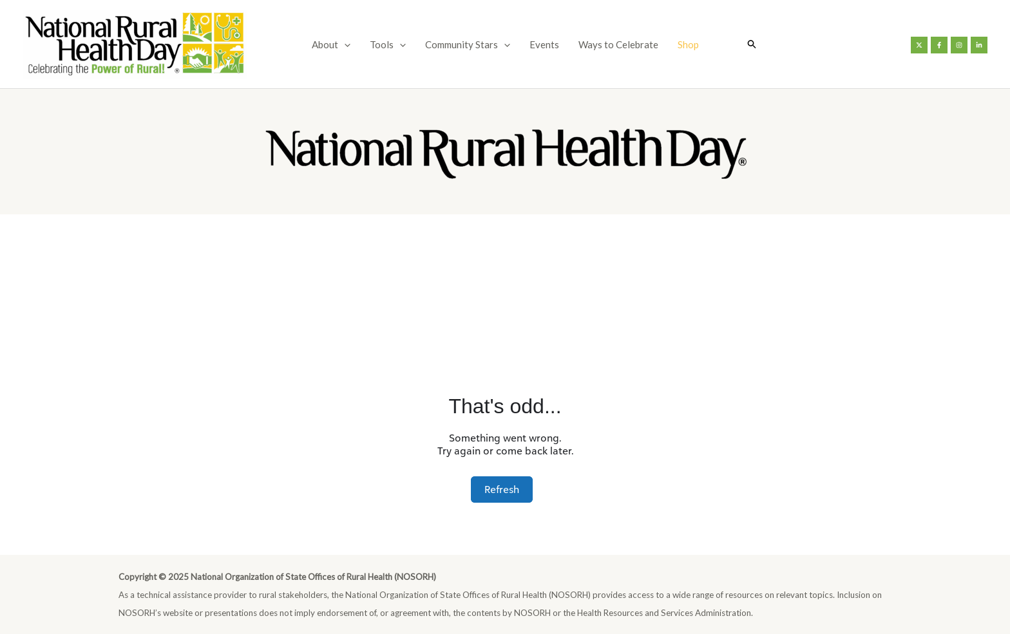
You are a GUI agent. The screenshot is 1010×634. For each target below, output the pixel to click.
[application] (344, 44)
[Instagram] (959, 45)
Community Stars (467, 44)
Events (544, 44)
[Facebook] (939, 45)
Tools (388, 44)
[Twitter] (919, 45)
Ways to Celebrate (618, 44)
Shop (688, 44)
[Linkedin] (979, 45)
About (331, 44)
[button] (752, 44)
